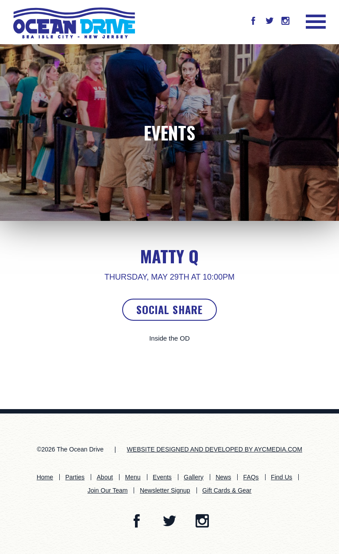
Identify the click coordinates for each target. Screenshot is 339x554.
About (105, 477)
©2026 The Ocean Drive (70, 449)
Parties (75, 477)
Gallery (193, 477)
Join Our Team (108, 490)
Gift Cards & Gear (226, 490)
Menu (133, 477)
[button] (253, 21)
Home (45, 477)
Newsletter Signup (165, 490)
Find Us (281, 477)
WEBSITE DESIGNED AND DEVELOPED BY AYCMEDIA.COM (214, 449)
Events (169, 132)
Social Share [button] (169, 309)
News (223, 477)
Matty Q (169, 255)
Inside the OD (169, 338)
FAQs (251, 477)
